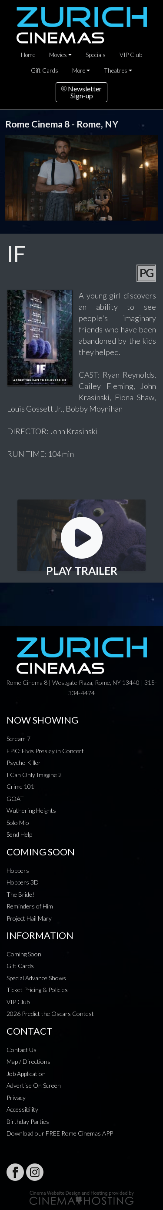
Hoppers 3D (23, 882)
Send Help (19, 834)
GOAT (15, 798)
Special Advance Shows (36, 978)
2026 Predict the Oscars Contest (50, 1013)
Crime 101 (20, 786)
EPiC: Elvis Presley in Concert (45, 750)
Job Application (26, 1073)
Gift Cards (44, 70)
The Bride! (20, 894)
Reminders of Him (30, 906)
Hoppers (18, 870)
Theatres (115, 70)
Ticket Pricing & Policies (37, 989)
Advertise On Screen (34, 1085)
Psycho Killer (24, 762)
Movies (58, 54)
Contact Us (22, 1049)
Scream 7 (18, 738)
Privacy (16, 1097)
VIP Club (131, 54)
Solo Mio (18, 822)
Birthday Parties (28, 1121)
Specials (96, 54)
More (78, 70)
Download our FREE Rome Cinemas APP (60, 1133)
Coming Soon (24, 954)
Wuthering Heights (31, 810)
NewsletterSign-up (81, 92)
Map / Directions (28, 1061)
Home (28, 54)
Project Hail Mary (29, 918)
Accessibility (22, 1109)
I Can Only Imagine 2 (34, 774)
